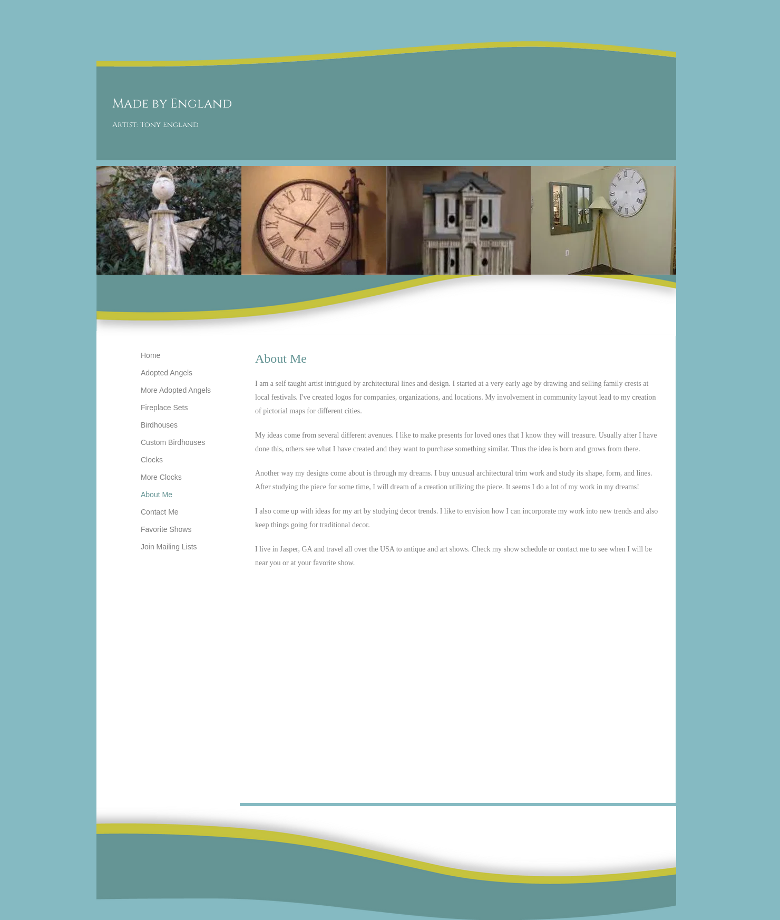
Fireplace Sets (164, 407)
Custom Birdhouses (173, 442)
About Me (156, 494)
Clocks (152, 460)
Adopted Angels (166, 373)
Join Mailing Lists (169, 547)
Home (150, 355)
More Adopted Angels (176, 390)
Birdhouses (159, 425)
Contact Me (160, 512)
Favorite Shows (166, 529)
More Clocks (161, 477)
